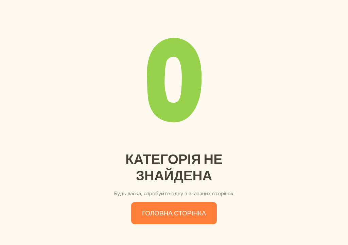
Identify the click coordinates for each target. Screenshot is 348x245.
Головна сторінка (174, 213)
